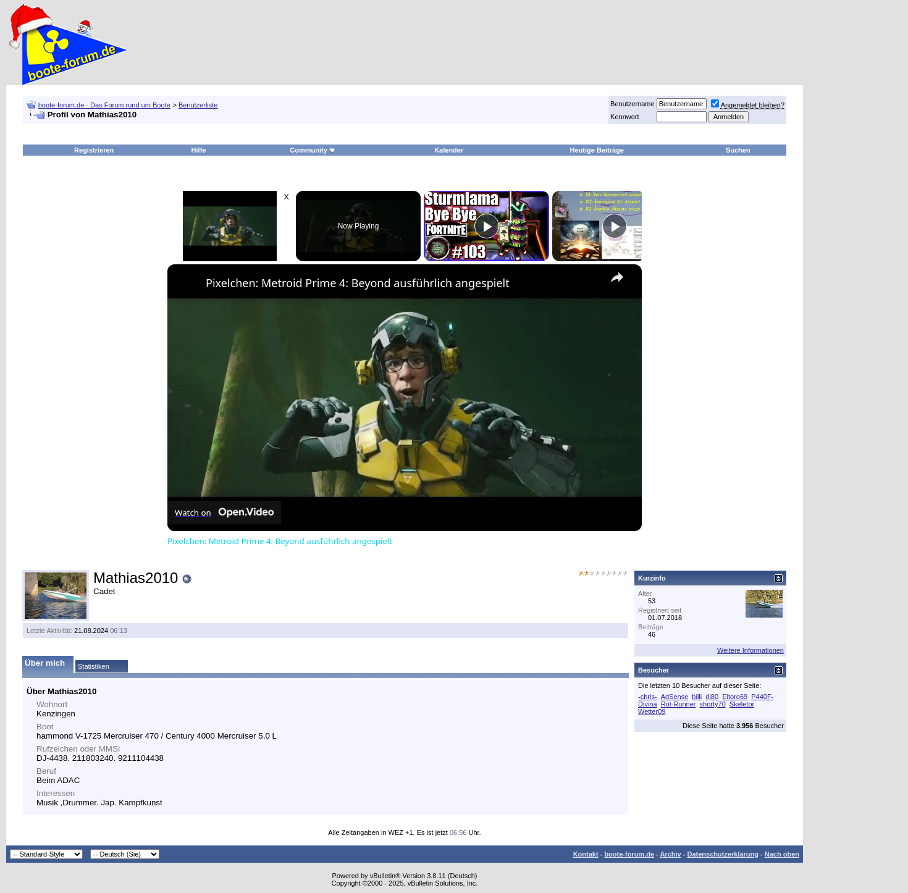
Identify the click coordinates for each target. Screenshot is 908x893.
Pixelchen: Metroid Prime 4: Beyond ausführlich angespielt (358, 282)
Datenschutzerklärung (723, 854)
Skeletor (741, 704)
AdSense (675, 696)
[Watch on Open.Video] (224, 512)
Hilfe (198, 150)
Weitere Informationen (750, 650)
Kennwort (624, 116)
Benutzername (632, 103)
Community (313, 150)
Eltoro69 (734, 696)
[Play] (486, 226)
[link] (187, 284)
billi (697, 696)
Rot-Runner (678, 704)
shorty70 (713, 704)
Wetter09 (651, 711)
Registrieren (94, 150)
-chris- (647, 696)
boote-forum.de (629, 854)
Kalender (448, 150)
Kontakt (586, 854)
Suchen (738, 150)
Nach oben (782, 854)
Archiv (670, 854)
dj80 (711, 696)
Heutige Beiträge (597, 150)
